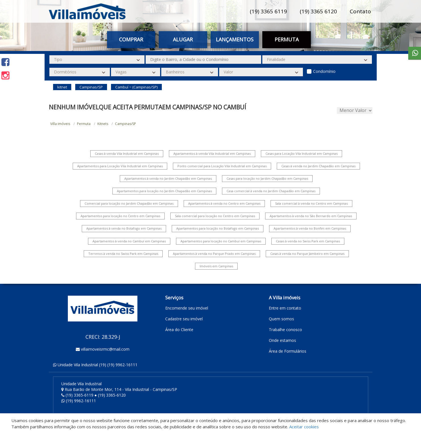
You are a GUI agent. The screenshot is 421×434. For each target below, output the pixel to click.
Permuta (287, 39)
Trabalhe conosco (285, 329)
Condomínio (324, 71)
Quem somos (281, 318)
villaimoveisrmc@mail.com (105, 349)
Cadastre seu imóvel (184, 318)
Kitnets (102, 123)
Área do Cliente (179, 329)
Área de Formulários (287, 351)
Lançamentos (235, 39)
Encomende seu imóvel (186, 308)
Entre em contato (285, 308)
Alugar (183, 39)
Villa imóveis (60, 123)
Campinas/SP (125, 123)
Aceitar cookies (304, 426)
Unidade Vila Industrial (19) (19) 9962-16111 (97, 364)
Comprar (131, 39)
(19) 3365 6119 (268, 11)
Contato (360, 11)
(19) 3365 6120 (318, 11)
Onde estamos (282, 340)
